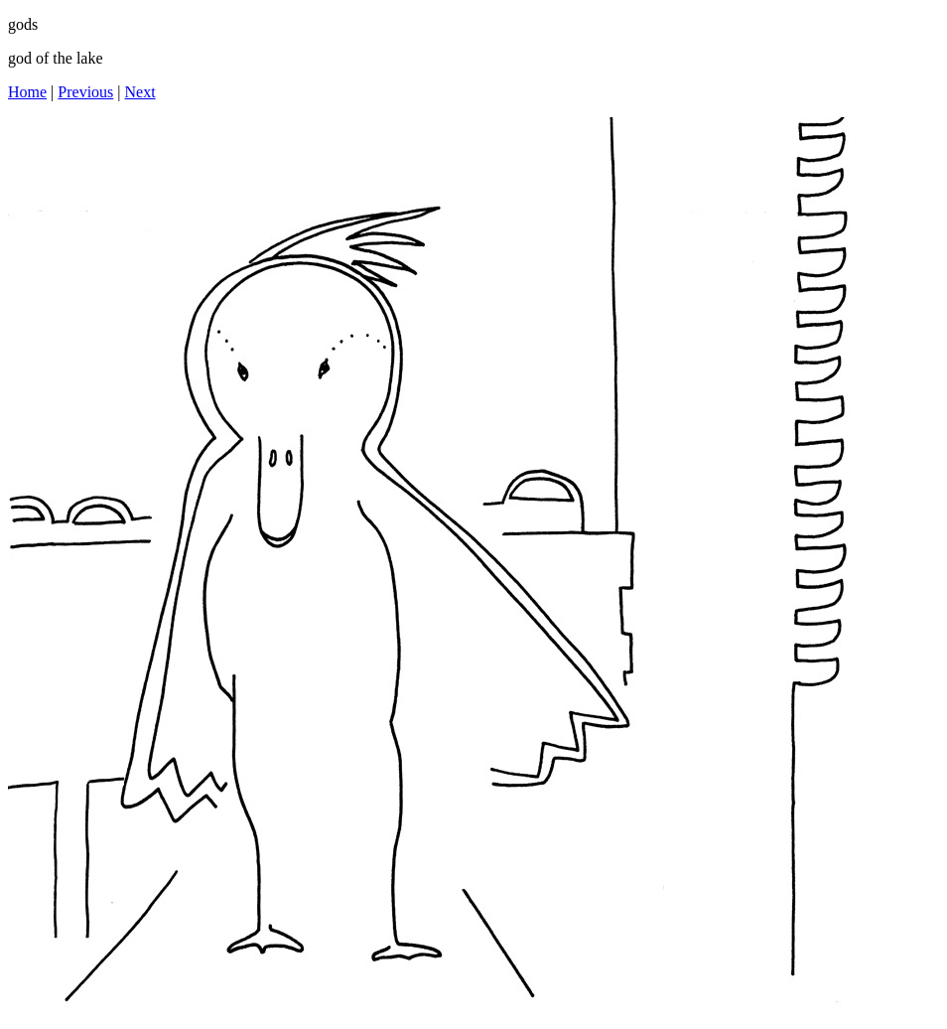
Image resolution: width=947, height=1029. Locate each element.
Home (27, 91)
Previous (85, 91)
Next (140, 91)
